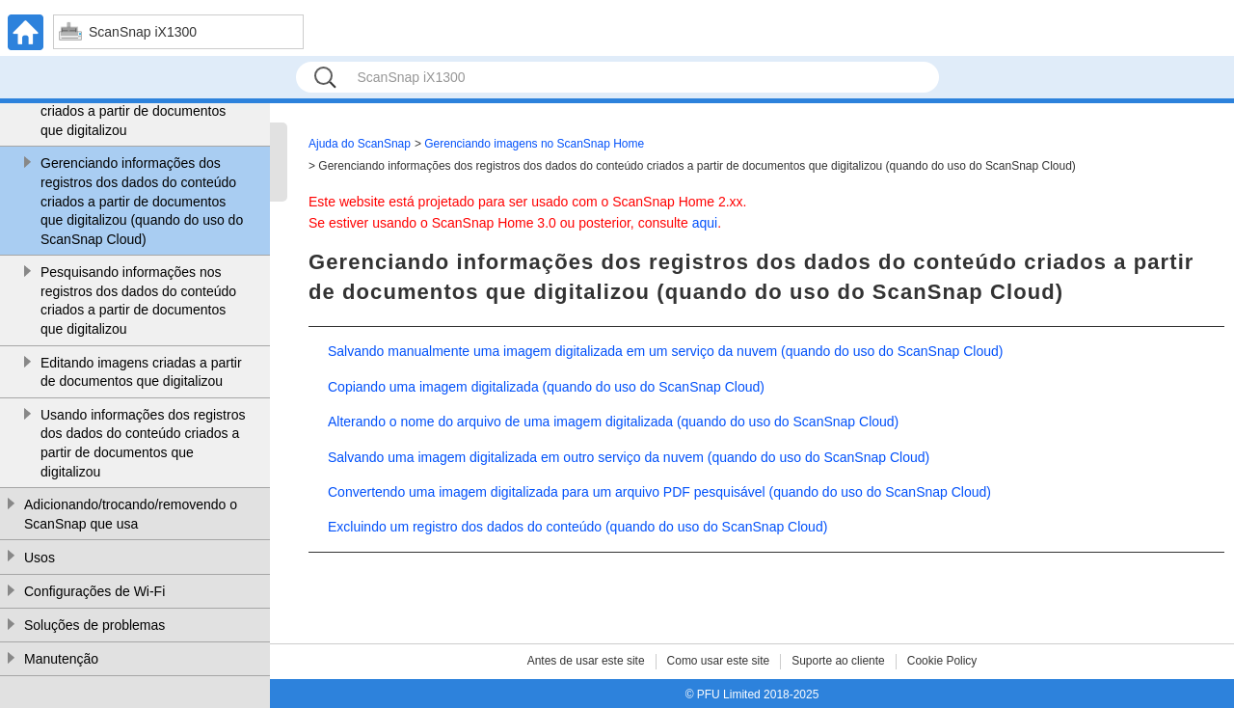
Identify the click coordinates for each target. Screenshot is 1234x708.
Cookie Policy (942, 660)
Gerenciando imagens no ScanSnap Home (534, 143)
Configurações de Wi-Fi (94, 591)
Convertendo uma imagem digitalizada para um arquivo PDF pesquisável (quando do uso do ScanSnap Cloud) (659, 492)
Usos (39, 557)
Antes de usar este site (586, 660)
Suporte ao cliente (838, 660)
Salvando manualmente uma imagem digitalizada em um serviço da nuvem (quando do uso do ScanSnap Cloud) (665, 351)
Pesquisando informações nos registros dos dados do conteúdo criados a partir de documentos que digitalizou (138, 300)
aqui (704, 223)
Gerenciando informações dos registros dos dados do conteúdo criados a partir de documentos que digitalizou (138, 102)
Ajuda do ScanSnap (359, 143)
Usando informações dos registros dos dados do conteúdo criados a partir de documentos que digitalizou (142, 443)
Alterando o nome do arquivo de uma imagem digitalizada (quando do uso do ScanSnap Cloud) (613, 421)
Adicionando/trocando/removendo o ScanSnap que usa (130, 514)
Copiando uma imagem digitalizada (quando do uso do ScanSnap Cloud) (546, 387)
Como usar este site (718, 660)
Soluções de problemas (94, 625)
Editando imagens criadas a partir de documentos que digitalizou (141, 372)
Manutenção (61, 659)
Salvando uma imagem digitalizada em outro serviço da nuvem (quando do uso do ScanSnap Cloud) (628, 457)
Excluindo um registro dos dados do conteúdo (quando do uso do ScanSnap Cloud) (577, 526)
